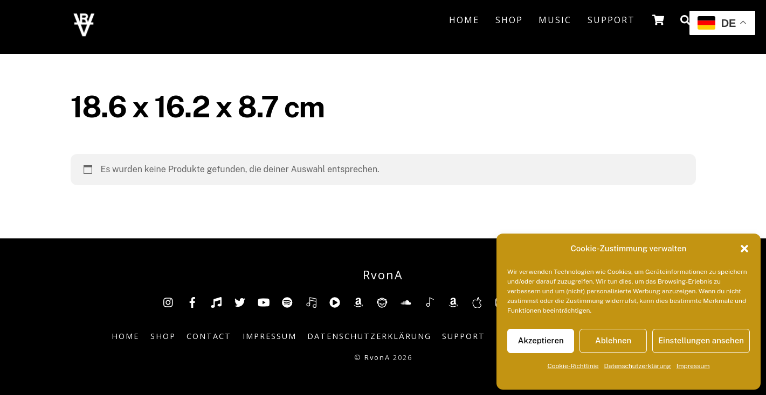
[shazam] (429, 302)
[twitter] (240, 302)
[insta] (169, 302)
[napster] (382, 302)
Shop (509, 20)
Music (555, 20)
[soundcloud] (406, 302)
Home (464, 20)
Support (611, 20)
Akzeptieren (541, 340)
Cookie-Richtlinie (572, 366)
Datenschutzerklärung (637, 366)
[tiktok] (216, 302)
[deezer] (311, 302)
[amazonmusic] (453, 302)
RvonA (377, 357)
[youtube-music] (335, 302)
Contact (209, 336)
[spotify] (287, 302)
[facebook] (192, 302)
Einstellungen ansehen (701, 340)
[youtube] (263, 302)
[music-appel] (477, 302)
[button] (744, 248)
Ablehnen (613, 340)
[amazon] (358, 302)
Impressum (693, 366)
